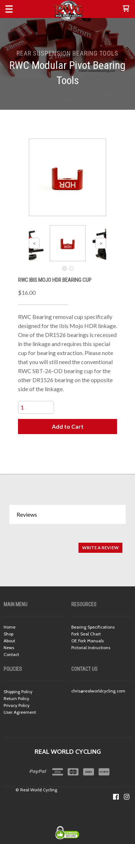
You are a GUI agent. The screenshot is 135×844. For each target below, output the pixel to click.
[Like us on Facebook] (116, 797)
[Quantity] (36, 407)
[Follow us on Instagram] (127, 797)
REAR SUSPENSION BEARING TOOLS (67, 53)
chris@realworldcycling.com (98, 691)
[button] (126, 9)
